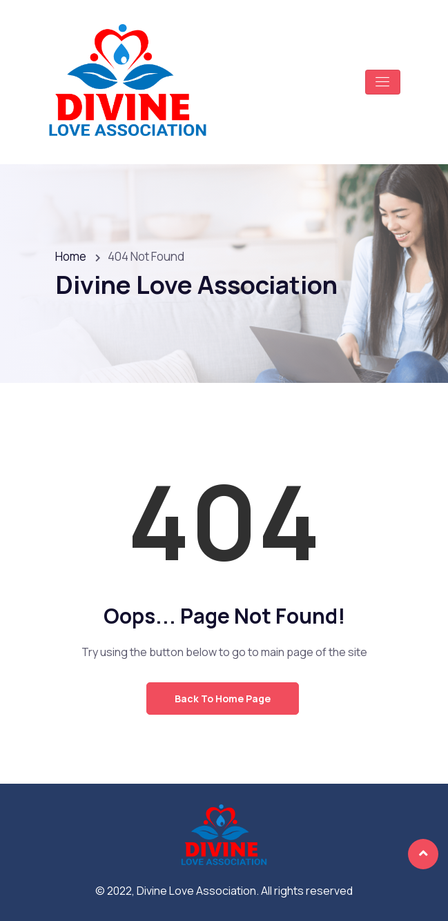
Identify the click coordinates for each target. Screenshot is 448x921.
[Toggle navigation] (382, 82)
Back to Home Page (223, 698)
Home (70, 256)
